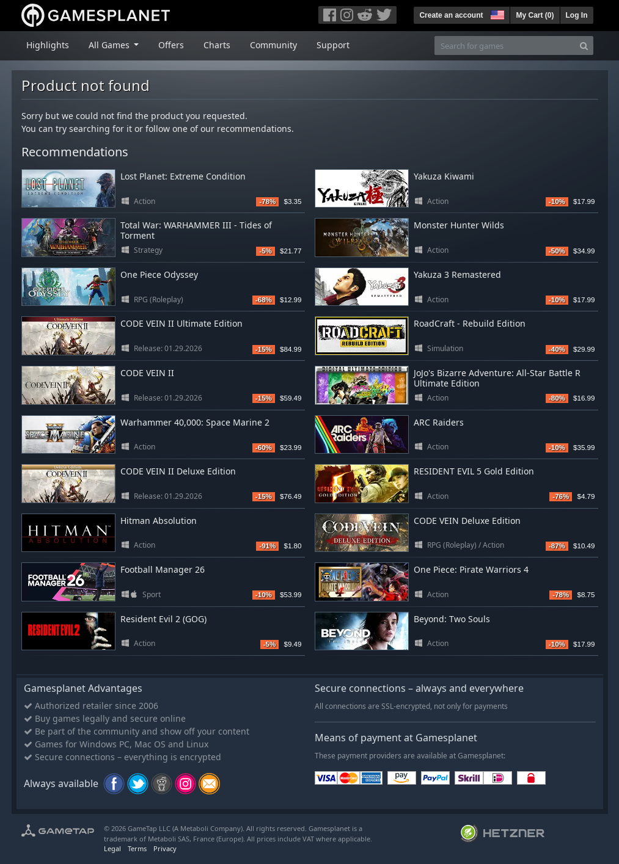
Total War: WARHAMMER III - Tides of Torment (196, 230)
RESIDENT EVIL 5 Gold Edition (474, 471)
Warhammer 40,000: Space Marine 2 (194, 422)
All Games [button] (110, 45)
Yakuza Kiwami (444, 176)
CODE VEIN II (147, 373)
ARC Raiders (439, 422)
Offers (171, 45)
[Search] (583, 45)
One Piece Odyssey (159, 274)
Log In (577, 15)
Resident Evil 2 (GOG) (163, 619)
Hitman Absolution (158, 520)
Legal (112, 848)
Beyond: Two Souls (452, 619)
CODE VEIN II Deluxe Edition (178, 471)
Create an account (451, 15)
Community (273, 45)
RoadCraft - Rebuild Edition (470, 323)
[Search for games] (504, 45)
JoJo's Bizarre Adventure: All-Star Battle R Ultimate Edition (497, 378)
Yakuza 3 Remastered (457, 274)
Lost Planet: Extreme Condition (183, 176)
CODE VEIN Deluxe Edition (467, 520)
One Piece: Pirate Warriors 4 (471, 569)
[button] (496, 13)
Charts (216, 45)
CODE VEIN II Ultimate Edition (181, 323)
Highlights (47, 45)
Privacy (165, 848)
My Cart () (535, 15)
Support (333, 45)
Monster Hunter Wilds (459, 225)
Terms (137, 848)
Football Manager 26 (162, 569)
